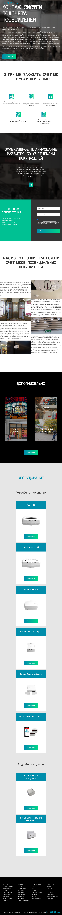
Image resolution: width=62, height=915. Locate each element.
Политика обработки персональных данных (35, 912)
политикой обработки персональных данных (47, 223)
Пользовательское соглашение (11, 912)
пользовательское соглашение (49, 221)
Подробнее (9, 57)
